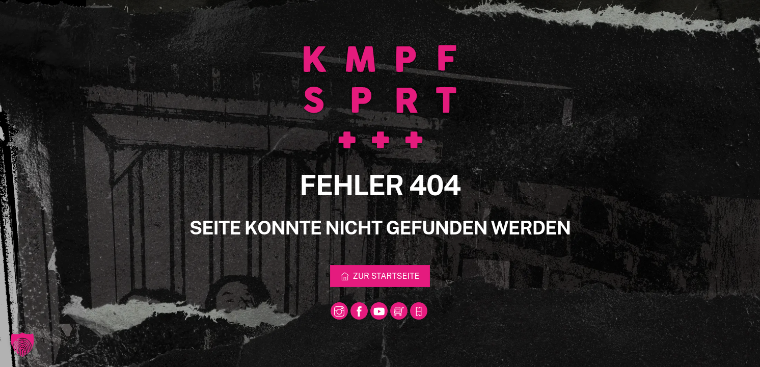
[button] (22, 344)
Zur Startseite (380, 276)
